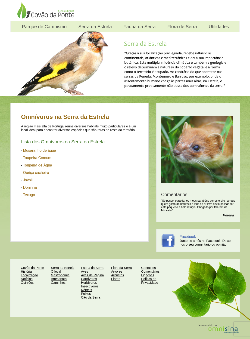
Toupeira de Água (37, 165)
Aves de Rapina (92, 275)
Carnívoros (89, 279)
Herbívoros (89, 282)
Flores (115, 279)
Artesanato (59, 279)
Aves (84, 271)
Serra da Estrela (94, 26)
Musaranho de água (39, 150)
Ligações (147, 275)
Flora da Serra (121, 268)
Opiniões (27, 282)
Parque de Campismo (44, 26)
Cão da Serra (90, 297)
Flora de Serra (181, 26)
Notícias (27, 279)
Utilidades (218, 26)
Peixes (86, 294)
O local (56, 271)
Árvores (116, 271)
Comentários (150, 271)
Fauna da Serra (139, 26)
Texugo (29, 195)
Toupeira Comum (37, 158)
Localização (29, 275)
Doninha (30, 187)
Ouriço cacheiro (36, 173)
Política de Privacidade (149, 280)
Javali (28, 180)
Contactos (148, 268)
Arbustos (117, 275)
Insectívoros (89, 286)
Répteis (86, 290)
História (26, 271)
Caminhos (58, 282)
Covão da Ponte (32, 268)
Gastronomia (60, 275)
